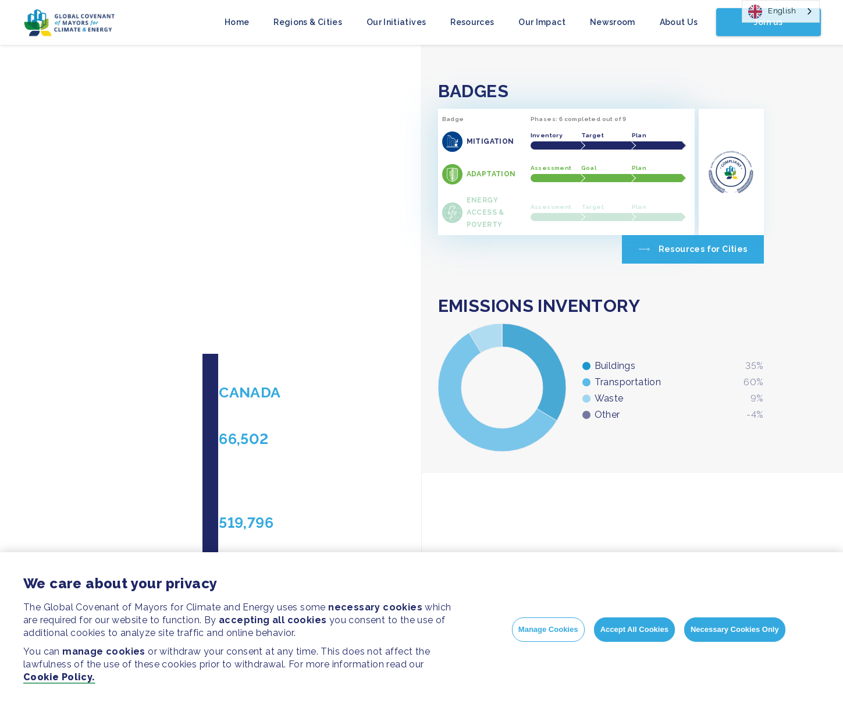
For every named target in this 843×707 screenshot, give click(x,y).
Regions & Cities (307, 22)
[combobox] (781, 11)
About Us (679, 22)
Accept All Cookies (634, 629)
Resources (472, 22)
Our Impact (541, 22)
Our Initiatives (396, 22)
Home (237, 22)
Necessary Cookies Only (735, 629)
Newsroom (612, 22)
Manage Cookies (548, 629)
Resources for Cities (703, 249)
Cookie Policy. (59, 677)
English (772, 12)
